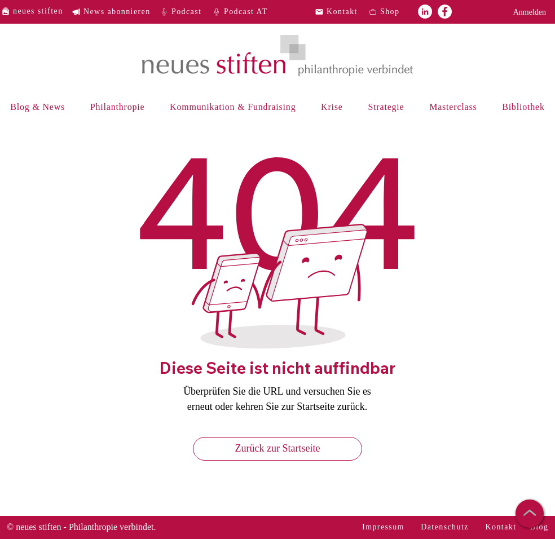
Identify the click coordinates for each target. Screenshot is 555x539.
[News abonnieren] (116, 11)
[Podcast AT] (243, 11)
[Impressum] (384, 527)
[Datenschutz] (446, 527)
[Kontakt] (339, 11)
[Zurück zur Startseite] (277, 449)
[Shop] (393, 11)
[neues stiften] (36, 11)
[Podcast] (184, 11)
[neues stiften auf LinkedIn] (425, 12)
